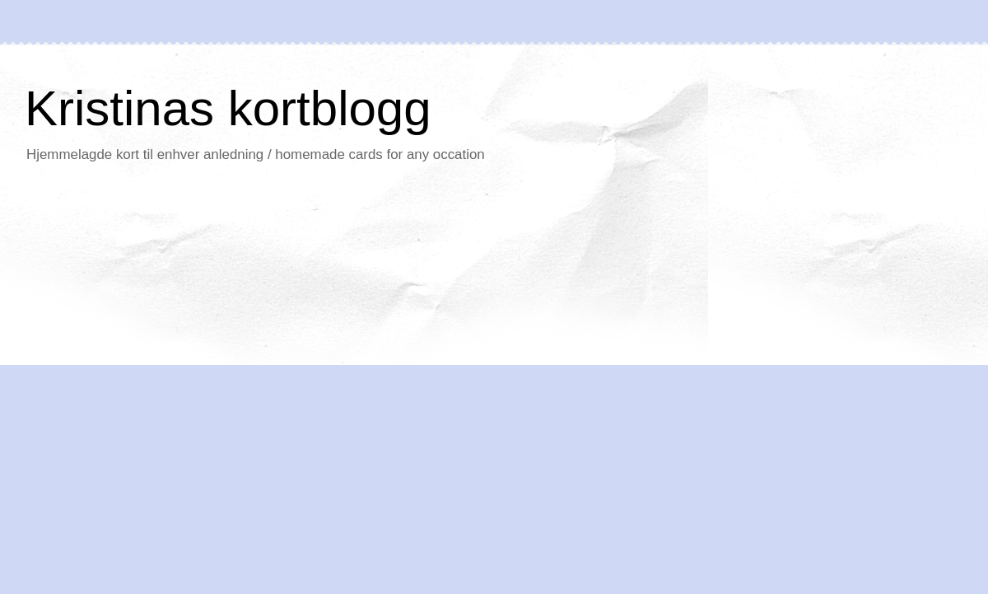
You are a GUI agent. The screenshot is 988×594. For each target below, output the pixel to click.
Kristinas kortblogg (228, 108)
